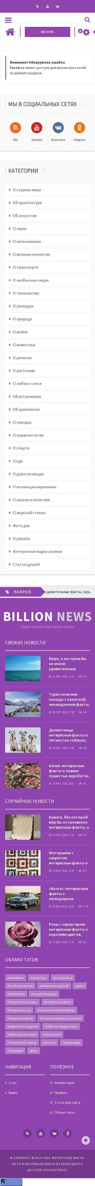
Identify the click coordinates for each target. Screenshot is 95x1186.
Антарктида (38, 978)
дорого (79, 986)
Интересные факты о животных (60, 1018)
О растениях (24, 370)
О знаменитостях (28, 435)
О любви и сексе (27, 383)
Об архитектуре (27, 202)
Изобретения (16, 994)
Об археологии (26, 409)
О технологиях (26, 293)
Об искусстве (25, 215)
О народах (22, 422)
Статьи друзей (26, 564)
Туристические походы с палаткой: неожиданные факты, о (69, 702)
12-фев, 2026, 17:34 (61, 835)
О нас (13, 1083)
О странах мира (27, 189)
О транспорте (25, 267)
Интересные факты (20, 1018)
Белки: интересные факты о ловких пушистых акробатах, (69, 770)
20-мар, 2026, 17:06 (61, 712)
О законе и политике (31, 499)
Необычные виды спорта (61, 1026)
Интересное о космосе (22, 1002)
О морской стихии (29, 512)
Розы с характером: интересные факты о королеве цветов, (68, 929)
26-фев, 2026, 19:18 (61, 906)
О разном (21, 538)
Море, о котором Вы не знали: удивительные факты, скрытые (67, 666)
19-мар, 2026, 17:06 (61, 748)
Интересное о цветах (57, 1002)
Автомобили (16, 978)
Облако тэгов (64, 1112)
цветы (33, 1051)
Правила (60, 1093)
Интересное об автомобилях (56, 1010)
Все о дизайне (62, 978)
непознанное (52, 1034)
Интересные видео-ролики (37, 551)
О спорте (21, 448)
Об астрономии (27, 396)
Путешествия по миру (22, 1042)
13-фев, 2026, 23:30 (61, 870)
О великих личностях (31, 254)
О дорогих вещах (28, 473)
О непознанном (27, 241)
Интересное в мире (44, 994)
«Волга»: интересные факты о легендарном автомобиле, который (68, 898)
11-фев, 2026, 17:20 (61, 942)
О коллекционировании (34, 486)
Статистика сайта (67, 1102)
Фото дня (21, 525)
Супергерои (15, 1051)
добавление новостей (54, 986)
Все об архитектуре (20, 986)
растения (49, 1042)
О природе (22, 318)
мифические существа (23, 1026)
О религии (22, 357)
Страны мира (71, 1042)
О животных (24, 344)
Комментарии (64, 1083)
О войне (20, 331)
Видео (13, 1093)
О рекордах (23, 305)
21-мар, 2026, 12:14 (61, 676)
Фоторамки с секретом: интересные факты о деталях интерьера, (68, 860)
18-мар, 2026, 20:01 (61, 783)
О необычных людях (31, 280)
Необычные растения (22, 1034)
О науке (20, 228)
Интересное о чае (19, 1010)
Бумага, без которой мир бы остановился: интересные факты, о (69, 822)
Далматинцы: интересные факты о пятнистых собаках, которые (68, 737)
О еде (18, 460)
